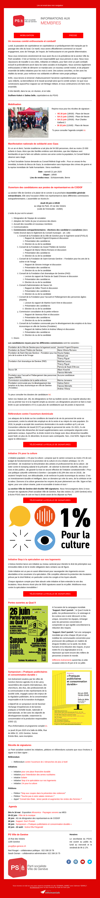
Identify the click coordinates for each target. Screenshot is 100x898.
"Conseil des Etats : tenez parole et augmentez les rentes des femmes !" (50, 799)
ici (84, 130)
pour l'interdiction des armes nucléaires (38, 774)
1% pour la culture (29, 783)
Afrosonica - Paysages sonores (45, 812)
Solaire (24, 777)
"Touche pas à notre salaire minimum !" (38, 796)
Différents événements (62, 660)
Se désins (33, 887)
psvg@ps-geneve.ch (17, 846)
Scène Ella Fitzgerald (33, 827)
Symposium (44, 824)
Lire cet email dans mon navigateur (50, 5)
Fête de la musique (27, 815)
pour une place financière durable (35, 772)
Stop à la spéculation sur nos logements (38, 780)
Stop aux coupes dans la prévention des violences (43, 793)
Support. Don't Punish (25, 821)
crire (38, 887)
